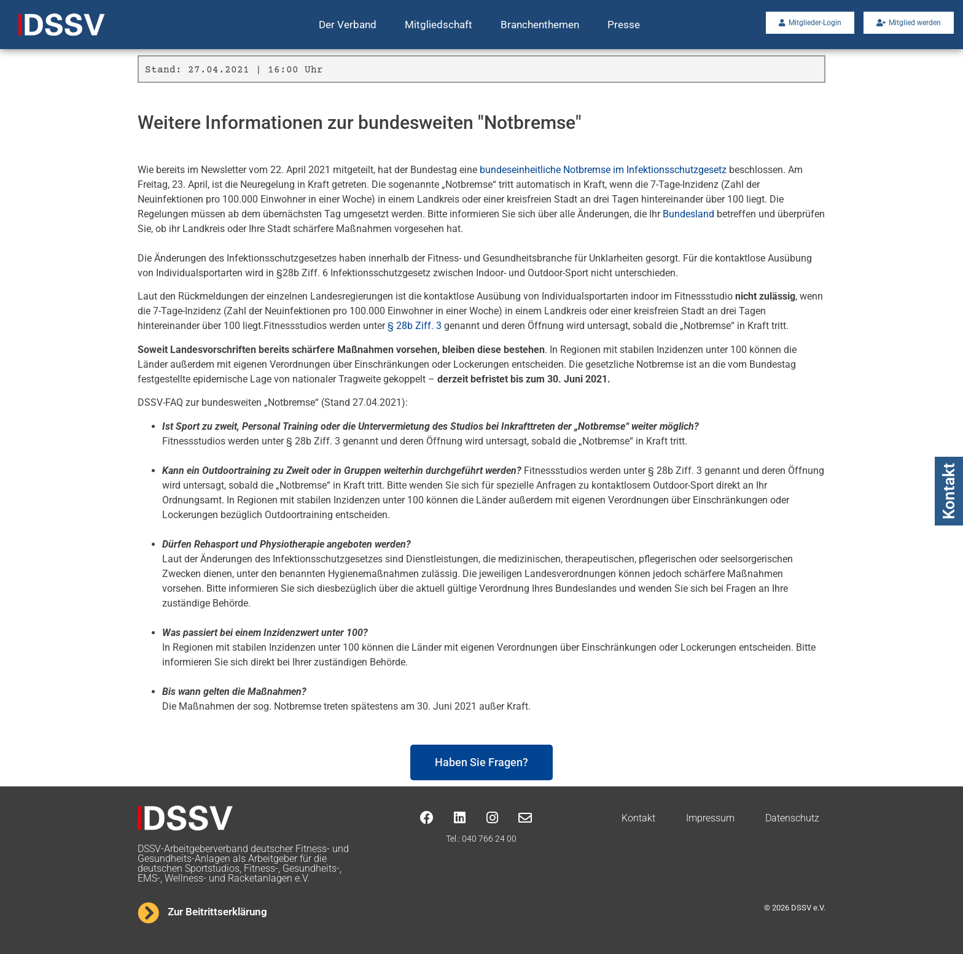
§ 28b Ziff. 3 (415, 326)
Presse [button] (623, 24)
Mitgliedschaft (438, 24)
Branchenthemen (540, 24)
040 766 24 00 (489, 838)
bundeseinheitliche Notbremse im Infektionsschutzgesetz (603, 170)
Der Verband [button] (347, 24)
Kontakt (949, 491)
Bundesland (688, 214)
